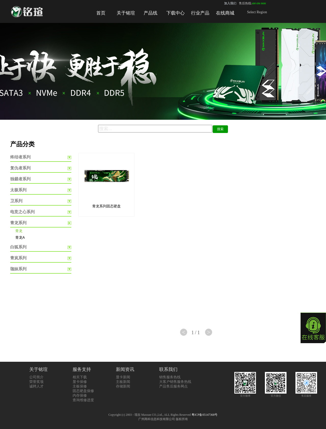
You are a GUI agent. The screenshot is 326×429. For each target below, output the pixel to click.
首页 (100, 13)
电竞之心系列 (22, 212)
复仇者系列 (20, 168)
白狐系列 (18, 247)
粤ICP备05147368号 (205, 415)
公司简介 (36, 377)
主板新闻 (123, 382)
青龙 (18, 231)
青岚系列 (18, 258)
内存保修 (80, 395)
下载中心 (175, 13)
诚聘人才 (36, 386)
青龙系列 (18, 223)
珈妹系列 (18, 269)
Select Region (257, 12)
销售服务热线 (170, 377)
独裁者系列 (20, 179)
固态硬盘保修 (83, 391)
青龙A (20, 237)
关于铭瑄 (126, 13)
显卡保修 (80, 382)
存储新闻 (123, 386)
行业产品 (200, 13)
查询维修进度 (83, 400)
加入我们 (230, 3)
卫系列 (16, 201)
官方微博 (245, 394)
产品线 (150, 13)
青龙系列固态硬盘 (106, 206)
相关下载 (80, 377)
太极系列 (18, 190)
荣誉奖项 (36, 382)
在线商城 (225, 13)
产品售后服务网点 (173, 386)
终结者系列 (20, 157)
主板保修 (80, 386)
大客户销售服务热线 (175, 382)
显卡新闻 (123, 377)
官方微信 (276, 394)
